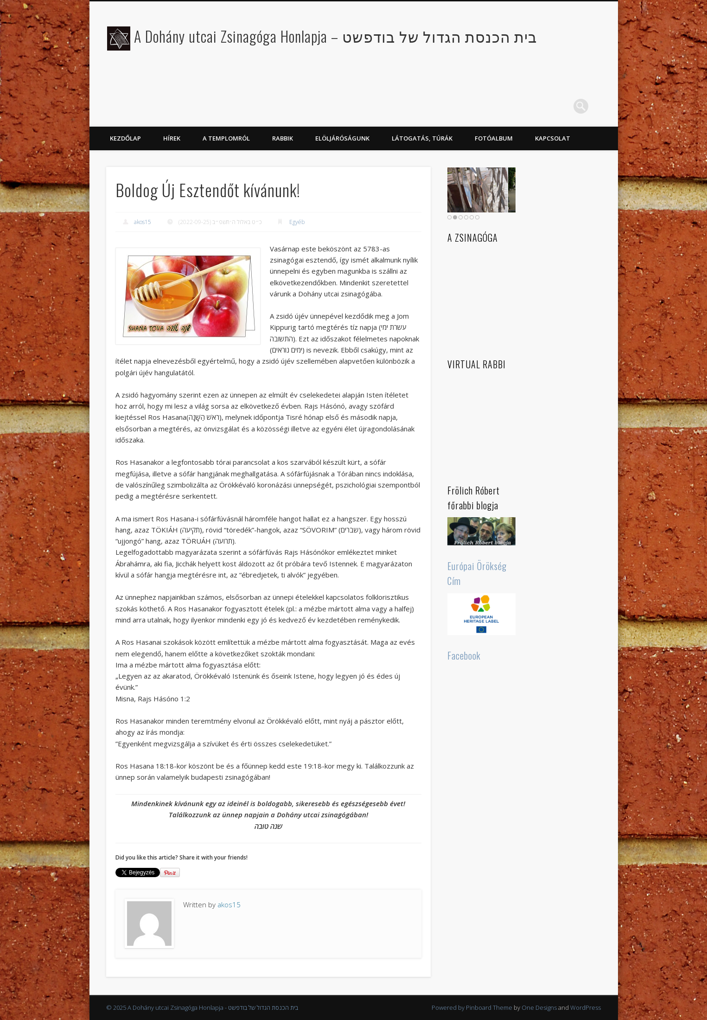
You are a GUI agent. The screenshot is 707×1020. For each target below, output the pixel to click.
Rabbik (282, 138)
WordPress (585, 1007)
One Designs (539, 1007)
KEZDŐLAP (125, 138)
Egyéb (297, 222)
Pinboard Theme (489, 1007)
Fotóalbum (494, 138)
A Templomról (226, 138)
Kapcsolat (552, 138)
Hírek (171, 138)
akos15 (142, 222)
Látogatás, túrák (422, 138)
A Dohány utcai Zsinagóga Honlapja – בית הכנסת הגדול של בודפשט (335, 36)
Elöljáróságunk (342, 138)
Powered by (449, 1007)
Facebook (464, 655)
